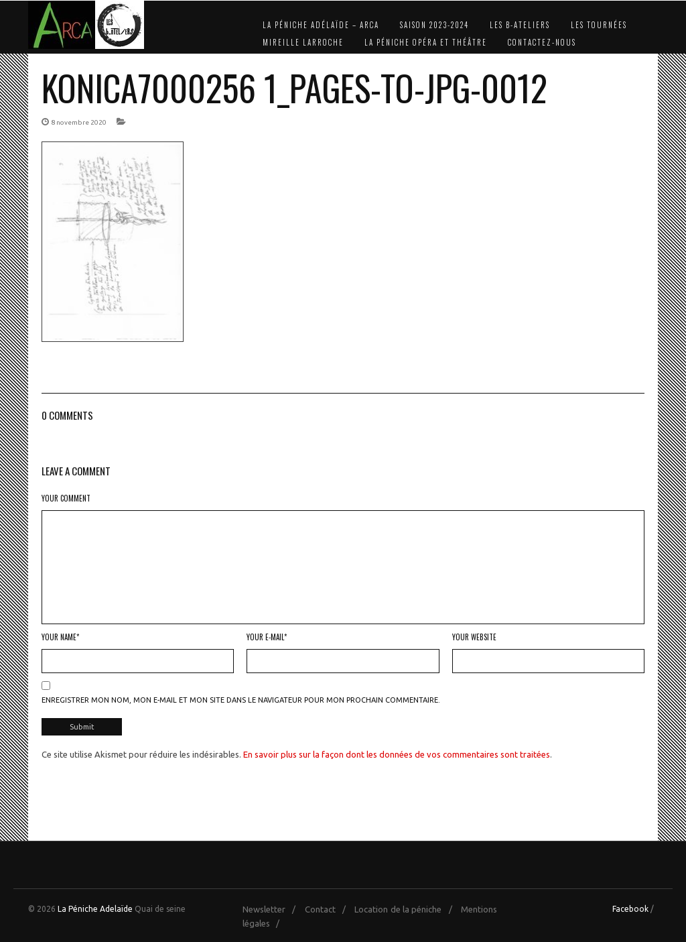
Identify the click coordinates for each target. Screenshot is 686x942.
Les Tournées (599, 24)
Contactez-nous (542, 42)
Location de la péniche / (406, 909)
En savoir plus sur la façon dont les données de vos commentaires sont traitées (396, 754)
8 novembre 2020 (79, 122)
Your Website (474, 637)
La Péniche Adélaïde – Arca (321, 24)
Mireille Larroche (303, 42)
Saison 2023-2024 (434, 24)
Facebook (630, 908)
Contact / (328, 909)
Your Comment (66, 498)
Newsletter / (272, 909)
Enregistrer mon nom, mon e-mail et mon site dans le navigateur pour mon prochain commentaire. (241, 700)
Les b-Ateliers (520, 24)
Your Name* (60, 637)
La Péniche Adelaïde (95, 908)
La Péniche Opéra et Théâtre (425, 42)
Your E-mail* (267, 637)
